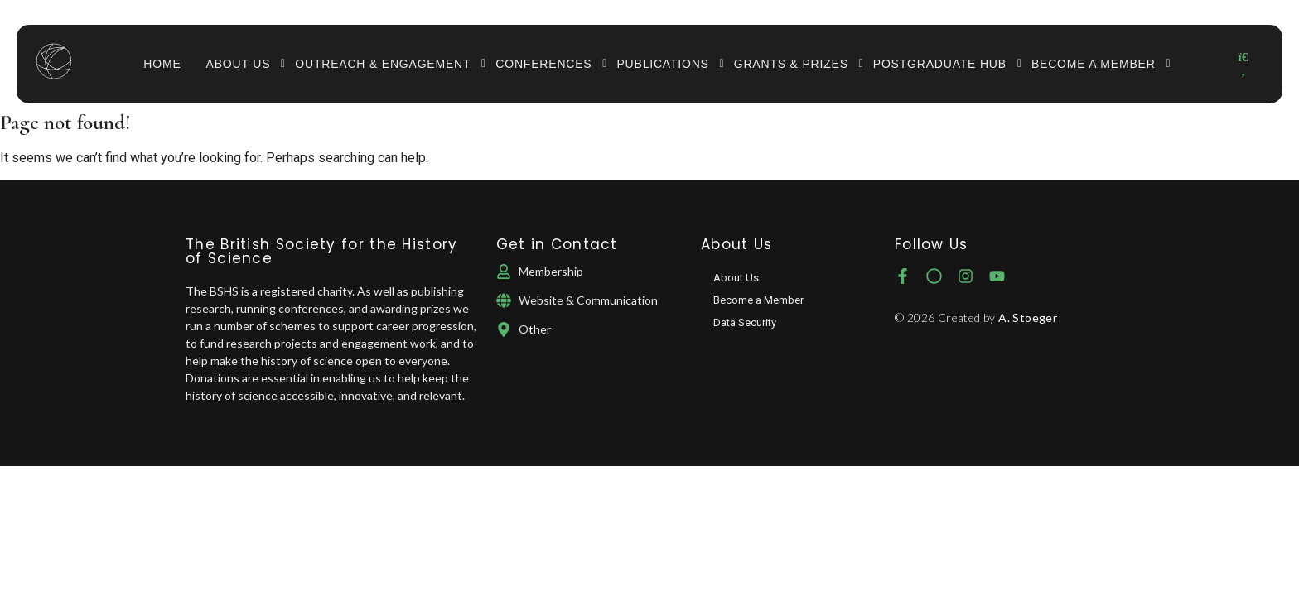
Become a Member (1099, 63)
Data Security (744, 322)
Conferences (549, 63)
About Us (244, 63)
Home (162, 63)
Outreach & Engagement (389, 63)
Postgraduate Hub (946, 63)
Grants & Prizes (797, 63)
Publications (668, 63)
